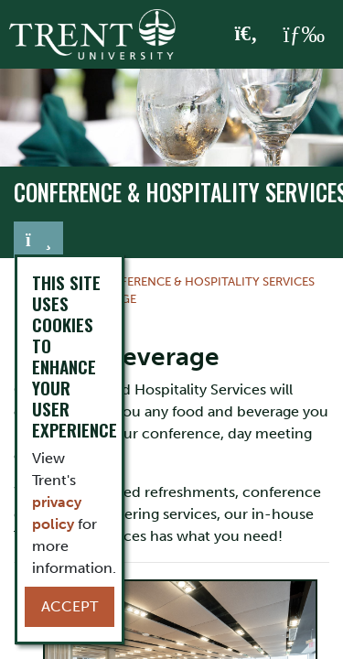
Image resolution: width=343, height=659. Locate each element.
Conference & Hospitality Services (204, 281)
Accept (69, 606)
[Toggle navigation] (38, 239)
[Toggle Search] (246, 35)
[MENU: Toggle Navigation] (303, 35)
